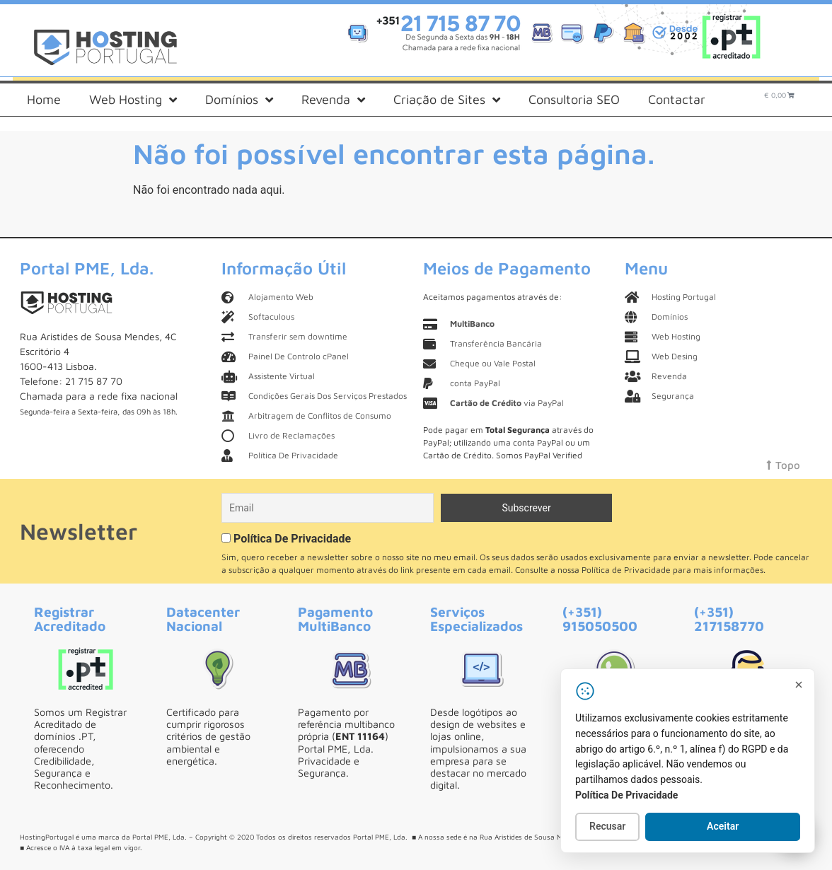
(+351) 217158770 (729, 618)
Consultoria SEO (574, 99)
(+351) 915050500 (599, 618)
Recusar (607, 826)
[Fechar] (798, 684)
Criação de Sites (446, 99)
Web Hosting (133, 99)
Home (44, 99)
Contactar (676, 99)
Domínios (239, 99)
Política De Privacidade (292, 538)
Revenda (333, 99)
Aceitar (723, 826)
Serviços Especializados (476, 618)
